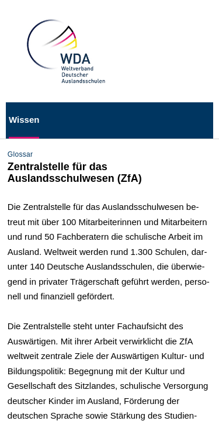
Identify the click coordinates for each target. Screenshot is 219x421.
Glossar (20, 154)
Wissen (24, 120)
